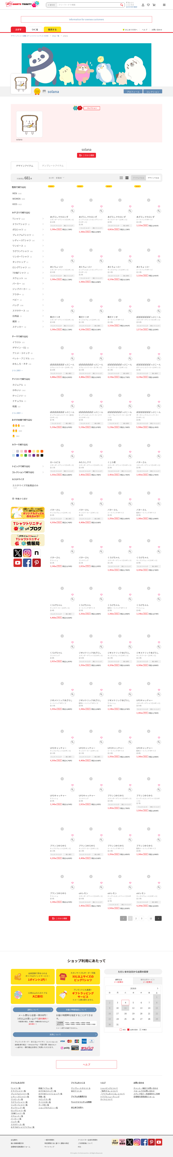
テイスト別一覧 (45, 1102)
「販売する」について (109, 1091)
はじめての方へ (77, 1107)
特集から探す (21, 498)
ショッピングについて (109, 1088)
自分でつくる (76, 1091)
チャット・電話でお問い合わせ (146, 1088)
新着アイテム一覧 (45, 1088)
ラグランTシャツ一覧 (19, 1102)
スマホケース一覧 (18, 1124)
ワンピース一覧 (17, 1099)
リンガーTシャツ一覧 (19, 1104)
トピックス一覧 (45, 1099)
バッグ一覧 (15, 1121)
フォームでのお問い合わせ (144, 1091)
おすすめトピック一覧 (47, 1091)
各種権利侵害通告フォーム (144, 1096)
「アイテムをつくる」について (112, 1093)
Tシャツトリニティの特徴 (81, 1102)
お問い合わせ (157, 29)
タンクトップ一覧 (18, 1107)
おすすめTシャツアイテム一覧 (22, 1127)
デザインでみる (153, 178)
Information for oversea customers (86, 19)
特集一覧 (42, 1096)
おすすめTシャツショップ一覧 (50, 1093)
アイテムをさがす (18, 1082)
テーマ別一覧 (44, 1104)
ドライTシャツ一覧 (18, 1091)
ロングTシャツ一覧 (18, 1110)
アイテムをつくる (78, 1082)
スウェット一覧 (17, 1116)
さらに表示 (16, 370)
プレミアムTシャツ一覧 (20, 1093)
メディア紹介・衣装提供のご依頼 (147, 1093)
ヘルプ (144, 29)
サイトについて (106, 1099)
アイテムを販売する (79, 1096)
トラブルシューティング (109, 1096)
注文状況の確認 (131, 7)
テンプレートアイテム (53, 165)
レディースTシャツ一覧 (20, 1096)
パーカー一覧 (16, 1118)
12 (151, 918)
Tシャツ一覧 (16, 1088)
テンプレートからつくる (80, 1088)
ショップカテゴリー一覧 (48, 1107)
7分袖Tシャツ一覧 (18, 1113)
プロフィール (133, 91)
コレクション (152, 91)
